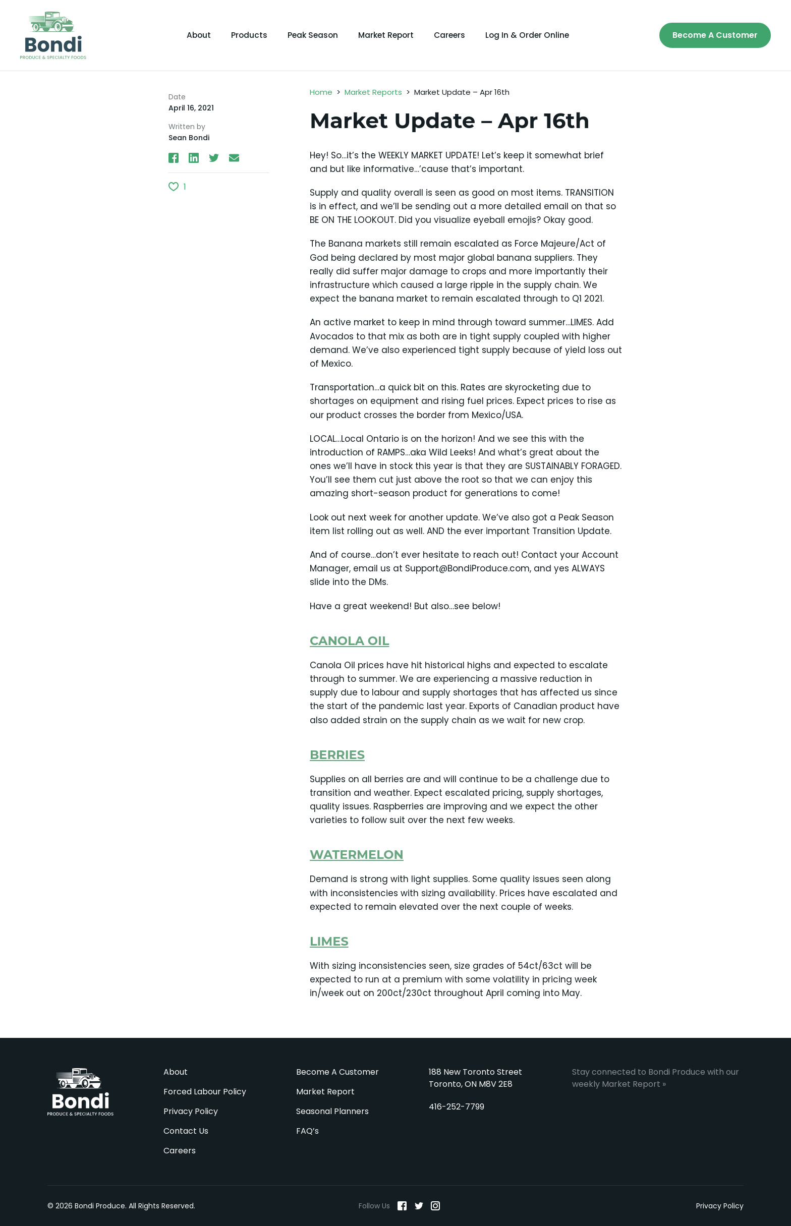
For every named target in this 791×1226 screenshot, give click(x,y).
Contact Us (185, 1131)
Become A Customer (715, 35)
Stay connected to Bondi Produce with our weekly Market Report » (655, 1078)
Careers (452, 35)
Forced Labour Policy (204, 1091)
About (194, 35)
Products (246, 35)
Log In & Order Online (531, 35)
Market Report (386, 35)
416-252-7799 (456, 1107)
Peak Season (311, 35)
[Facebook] (402, 1205)
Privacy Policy (190, 1111)
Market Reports (373, 92)
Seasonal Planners (332, 1111)
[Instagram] (435, 1205)
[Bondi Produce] (53, 35)
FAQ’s (307, 1131)
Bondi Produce (80, 1092)
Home (321, 92)
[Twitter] (418, 1205)
